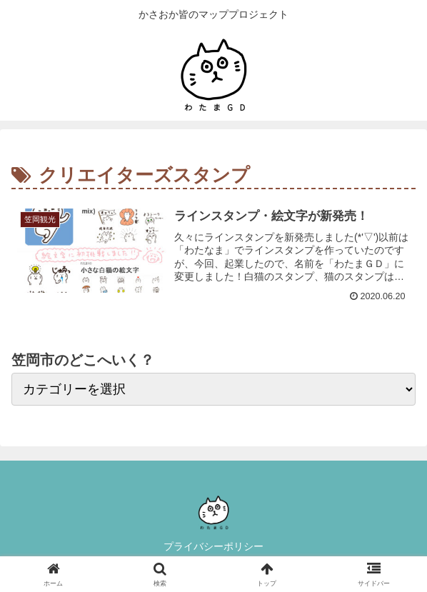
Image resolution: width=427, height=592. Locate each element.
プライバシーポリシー (213, 546)
